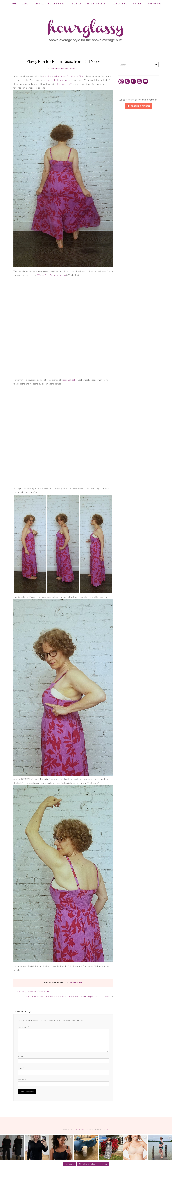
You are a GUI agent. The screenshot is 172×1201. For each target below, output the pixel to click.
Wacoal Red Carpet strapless (51, 275)
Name (21, 1056)
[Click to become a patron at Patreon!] (138, 109)
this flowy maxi (63, 84)
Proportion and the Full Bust (63, 68)
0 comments (76, 983)
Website (22, 1079)
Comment (23, 1027)
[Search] (156, 64)
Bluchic (105, 1129)
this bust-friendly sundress (59, 80)
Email (21, 1068)
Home (14, 4)
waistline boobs (69, 379)
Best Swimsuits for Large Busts (90, 4)
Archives (138, 4)
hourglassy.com (81, 1129)
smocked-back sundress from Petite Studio (64, 76)
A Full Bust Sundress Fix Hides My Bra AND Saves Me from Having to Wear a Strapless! (68, 996)
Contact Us (154, 4)
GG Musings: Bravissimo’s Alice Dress (33, 991)
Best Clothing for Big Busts (51, 4)
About (25, 4)
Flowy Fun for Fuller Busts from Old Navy (63, 61)
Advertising (120, 4)
